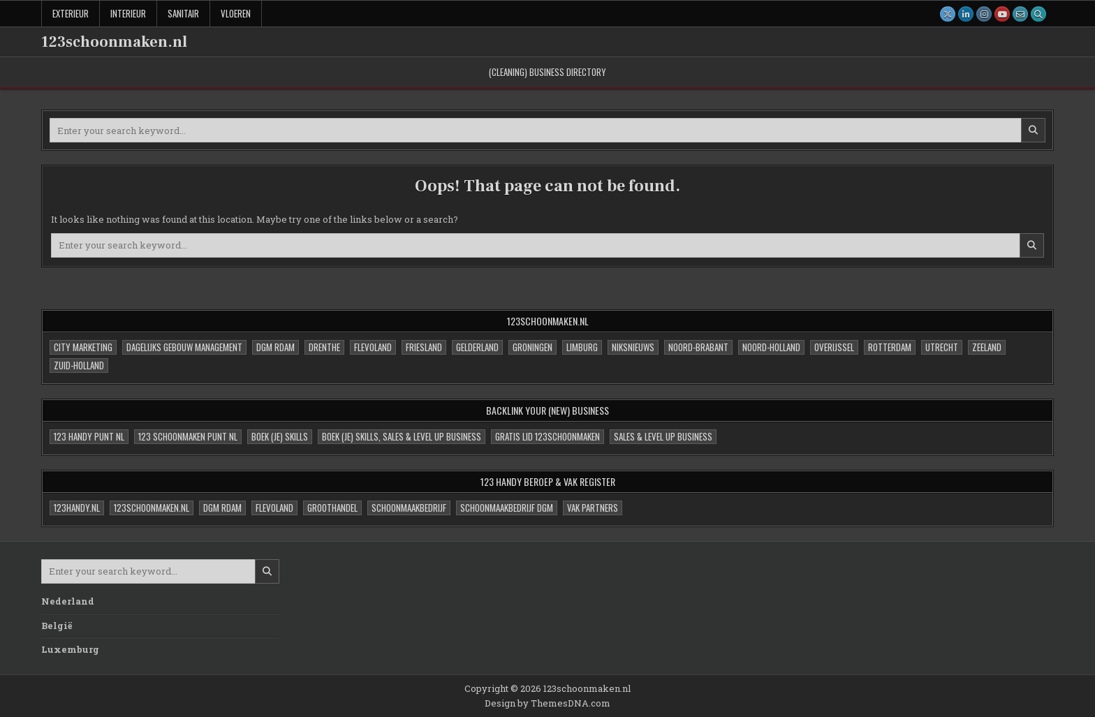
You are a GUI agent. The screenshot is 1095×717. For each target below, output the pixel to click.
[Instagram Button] (984, 14)
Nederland (67, 601)
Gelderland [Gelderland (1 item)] (477, 347)
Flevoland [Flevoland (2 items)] (373, 347)
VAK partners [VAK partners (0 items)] (592, 508)
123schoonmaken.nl (114, 42)
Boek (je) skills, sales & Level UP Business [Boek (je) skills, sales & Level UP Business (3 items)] (401, 436)
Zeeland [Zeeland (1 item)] (986, 347)
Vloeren (236, 13)
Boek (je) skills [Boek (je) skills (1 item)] (279, 436)
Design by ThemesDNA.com (547, 703)
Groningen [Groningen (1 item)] (532, 347)
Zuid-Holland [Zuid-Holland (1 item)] (79, 365)
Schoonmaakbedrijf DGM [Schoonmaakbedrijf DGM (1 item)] (506, 508)
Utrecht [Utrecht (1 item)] (941, 347)
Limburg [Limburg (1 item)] (582, 347)
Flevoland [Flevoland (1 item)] (274, 508)
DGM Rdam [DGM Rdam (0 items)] (275, 347)
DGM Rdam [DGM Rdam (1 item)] (222, 508)
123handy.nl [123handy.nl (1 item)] (77, 508)
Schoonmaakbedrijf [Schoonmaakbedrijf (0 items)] (409, 508)
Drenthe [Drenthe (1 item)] (324, 347)
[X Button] (947, 14)
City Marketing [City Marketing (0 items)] (83, 347)
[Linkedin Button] (965, 14)
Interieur (128, 13)
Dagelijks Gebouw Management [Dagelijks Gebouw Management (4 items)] (184, 347)
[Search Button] (1038, 14)
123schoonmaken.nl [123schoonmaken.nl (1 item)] (151, 508)
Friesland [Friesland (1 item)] (424, 347)
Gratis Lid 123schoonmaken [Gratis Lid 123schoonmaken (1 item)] (547, 436)
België (57, 625)
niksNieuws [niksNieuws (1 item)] (633, 347)
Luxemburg (70, 649)
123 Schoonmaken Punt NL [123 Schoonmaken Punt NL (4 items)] (187, 436)
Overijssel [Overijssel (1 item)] (834, 347)
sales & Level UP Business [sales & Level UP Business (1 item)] (663, 436)
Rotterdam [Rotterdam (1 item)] (889, 347)
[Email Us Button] (1020, 14)
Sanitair (183, 13)
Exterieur (70, 13)
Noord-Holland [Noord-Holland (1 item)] (771, 347)
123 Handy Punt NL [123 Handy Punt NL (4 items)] (89, 436)
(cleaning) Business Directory (547, 72)
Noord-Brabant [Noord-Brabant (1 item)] (698, 347)
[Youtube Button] (1002, 14)
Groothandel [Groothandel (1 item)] (332, 508)
